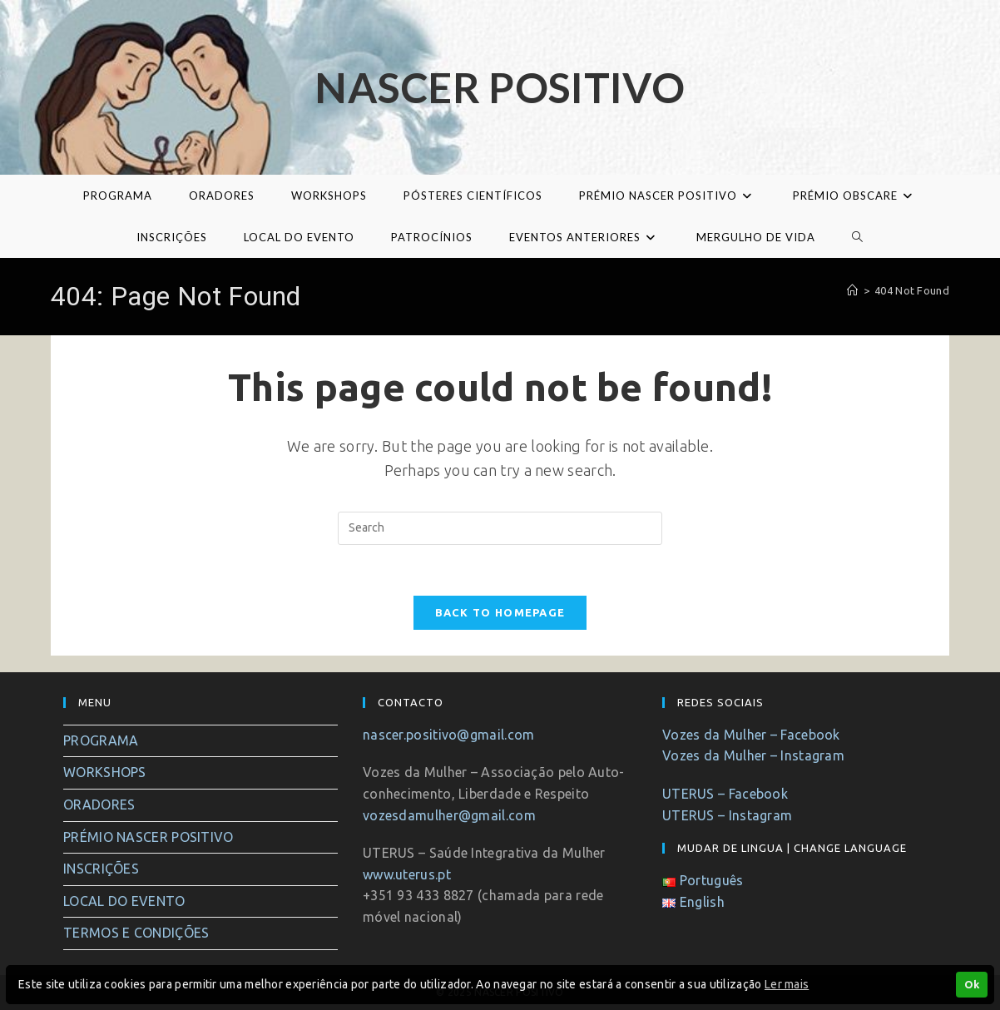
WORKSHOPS (104, 772)
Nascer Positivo (500, 87)
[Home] (852, 290)
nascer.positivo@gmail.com (449, 734)
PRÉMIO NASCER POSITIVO (148, 836)
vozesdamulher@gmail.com (449, 815)
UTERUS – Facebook (725, 793)
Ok (971, 984)
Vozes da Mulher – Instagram (753, 755)
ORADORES (99, 804)
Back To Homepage (500, 612)
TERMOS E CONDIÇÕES (136, 932)
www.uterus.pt (407, 874)
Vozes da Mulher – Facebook (751, 734)
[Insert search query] (500, 528)
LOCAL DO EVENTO (124, 901)
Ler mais (787, 984)
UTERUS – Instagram (727, 815)
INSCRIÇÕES (101, 868)
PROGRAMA (100, 740)
